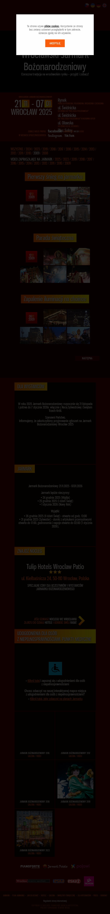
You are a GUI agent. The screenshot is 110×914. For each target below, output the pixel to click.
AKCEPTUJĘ (55, 43)
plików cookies (51, 26)
